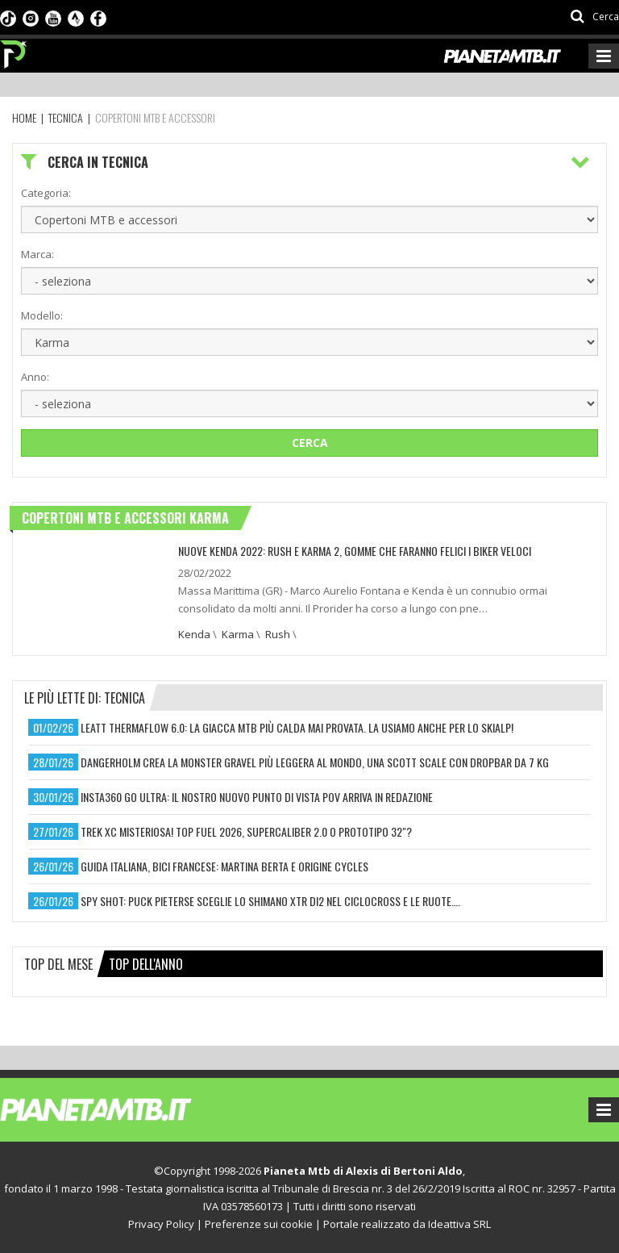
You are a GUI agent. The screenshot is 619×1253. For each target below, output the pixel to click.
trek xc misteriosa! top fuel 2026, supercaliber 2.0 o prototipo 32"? (246, 831)
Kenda (194, 634)
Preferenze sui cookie (259, 1224)
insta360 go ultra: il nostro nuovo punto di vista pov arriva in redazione (257, 796)
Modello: (42, 315)
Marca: (37, 254)
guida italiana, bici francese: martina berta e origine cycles (224, 866)
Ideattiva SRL (459, 1224)
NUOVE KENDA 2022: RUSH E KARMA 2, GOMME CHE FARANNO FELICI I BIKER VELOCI (354, 550)
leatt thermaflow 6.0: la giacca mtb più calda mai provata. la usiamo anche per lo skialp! (297, 727)
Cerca (310, 442)
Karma (238, 634)
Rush (277, 634)
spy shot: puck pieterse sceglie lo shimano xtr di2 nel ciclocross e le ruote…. (270, 900)
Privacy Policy (161, 1224)
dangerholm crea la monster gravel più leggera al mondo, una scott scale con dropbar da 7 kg (315, 762)
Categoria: (46, 193)
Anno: (35, 377)
